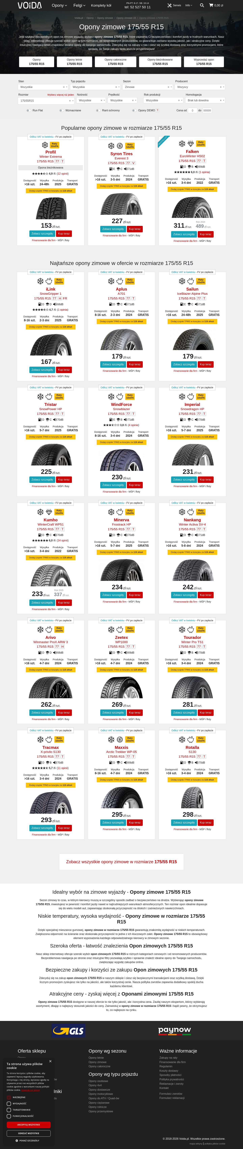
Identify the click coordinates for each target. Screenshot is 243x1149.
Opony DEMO (146, 110)
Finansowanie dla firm (44, 240)
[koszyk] (216, 5)
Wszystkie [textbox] (42, 87)
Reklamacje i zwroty (171, 1083)
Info (189, 5)
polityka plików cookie (215, 1143)
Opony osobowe (98, 1081)
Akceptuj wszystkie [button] (28, 1124)
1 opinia (204, 172)
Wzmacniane (73, 110)
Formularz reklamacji (171, 1098)
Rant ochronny (111, 110)
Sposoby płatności (170, 1075)
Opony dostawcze (99, 1089)
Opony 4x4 (95, 1085)
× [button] (50, 1061)
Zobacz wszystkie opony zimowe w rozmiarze (121, 861)
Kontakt (164, 1088)
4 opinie (133, 425)
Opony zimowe (105, 18)
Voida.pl (78, 18)
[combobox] (43, 87)
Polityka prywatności (171, 1079)
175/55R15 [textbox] (46, 100)
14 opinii (63, 540)
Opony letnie (96, 1057)
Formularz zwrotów (170, 1093)
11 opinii (63, 768)
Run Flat (38, 110)
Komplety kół (101, 5)
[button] (29, 1140)
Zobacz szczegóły (42, 233)
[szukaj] (202, 5)
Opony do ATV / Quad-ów (104, 1098)
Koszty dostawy (168, 1070)
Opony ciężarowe (99, 1102)
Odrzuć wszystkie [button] (28, 1133)
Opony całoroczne (99, 1066)
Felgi (79, 5)
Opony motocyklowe (101, 1093)
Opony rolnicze (98, 1107)
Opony (60, 5)
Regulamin (165, 1066)
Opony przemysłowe (101, 1111)
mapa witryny (196, 1143)
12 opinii (63, 173)
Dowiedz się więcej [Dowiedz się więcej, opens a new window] (30, 1090)
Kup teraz (64, 233)
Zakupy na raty (168, 1057)
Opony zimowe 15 (126, 18)
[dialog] (28, 1102)
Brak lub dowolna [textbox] (205, 100)
